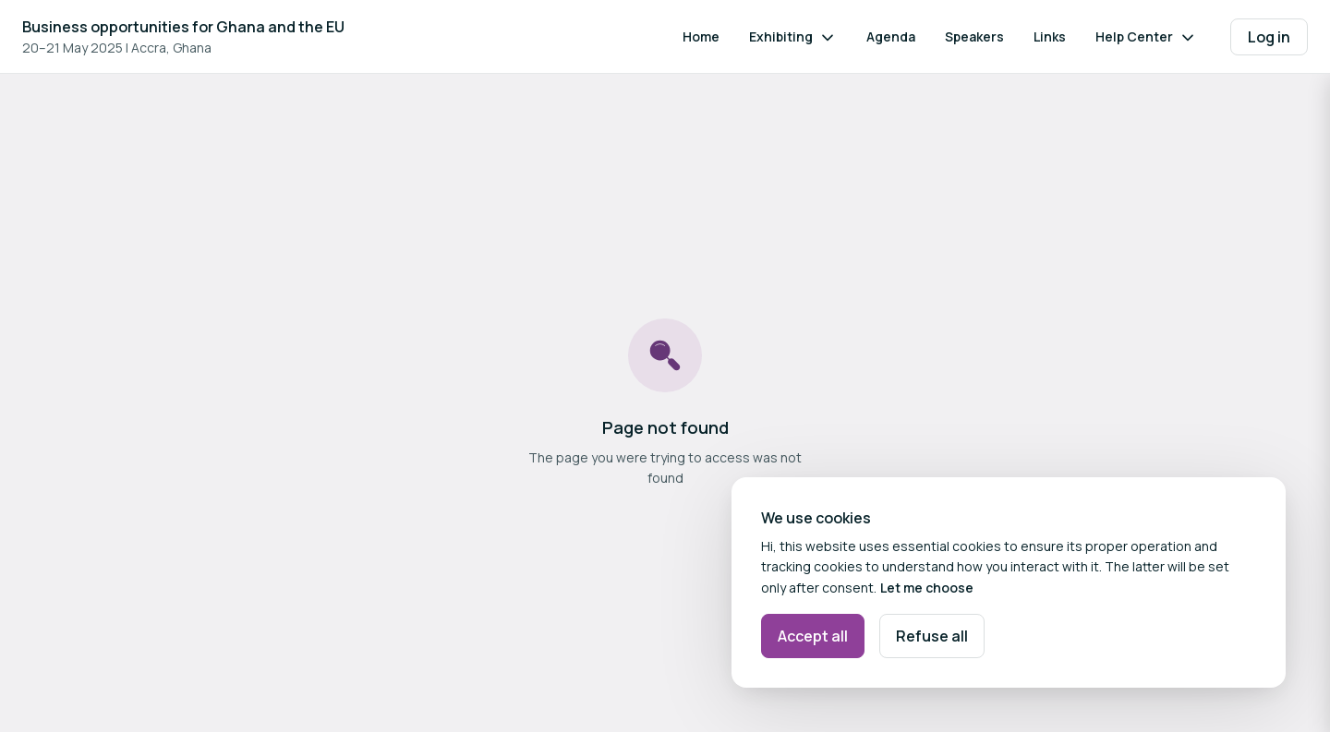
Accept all (813, 636)
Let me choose (926, 587)
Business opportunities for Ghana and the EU (183, 27)
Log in (1269, 37)
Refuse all (932, 636)
